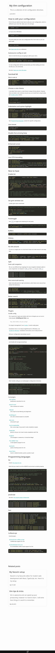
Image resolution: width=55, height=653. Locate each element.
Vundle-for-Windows (14, 352)
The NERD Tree (13, 471)
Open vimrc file (15, 50)
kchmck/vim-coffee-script (16, 579)
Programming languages (17, 126)
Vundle (26, 346)
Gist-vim (11, 450)
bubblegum (12, 445)
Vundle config (14, 97)
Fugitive (11, 466)
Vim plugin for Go (16, 493)
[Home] (27, 651)
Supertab (12, 461)
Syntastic (12, 476)
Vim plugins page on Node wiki (21, 532)
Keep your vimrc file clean (19, 71)
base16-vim (12, 435)
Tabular (11, 440)
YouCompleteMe (14, 456)
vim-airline (12, 430)
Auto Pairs (12, 481)
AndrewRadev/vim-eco (16, 584)
